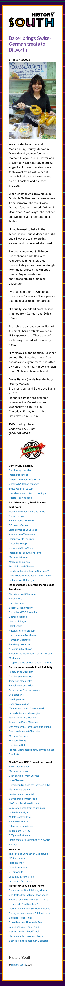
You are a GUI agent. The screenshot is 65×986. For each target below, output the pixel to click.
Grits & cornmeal (18, 867)
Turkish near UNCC (19, 830)
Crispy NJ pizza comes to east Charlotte (30, 662)
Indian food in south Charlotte (25, 552)
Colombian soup (18, 543)
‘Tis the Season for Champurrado (27, 708)
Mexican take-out (18, 557)
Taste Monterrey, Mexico (22, 717)
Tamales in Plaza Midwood (23, 722)
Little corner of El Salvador (23, 529)
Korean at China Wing (21, 548)
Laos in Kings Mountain (21, 876)
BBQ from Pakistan (19, 835)
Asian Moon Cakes (19, 766)
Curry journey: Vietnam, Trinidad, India (29, 913)
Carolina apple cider (20, 470)
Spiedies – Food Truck (20, 917)
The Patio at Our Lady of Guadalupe (28, 853)
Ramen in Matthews (20, 639)
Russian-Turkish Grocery (22, 630)
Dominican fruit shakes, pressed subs (29, 785)
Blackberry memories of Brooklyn (27, 493)
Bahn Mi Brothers (18, 821)
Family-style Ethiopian (21, 671)
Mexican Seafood (18, 736)
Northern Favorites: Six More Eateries (29, 908)
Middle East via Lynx (20, 817)
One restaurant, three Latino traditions (30, 726)
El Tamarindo (16, 872)
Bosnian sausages (19, 704)
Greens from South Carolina (24, 479)
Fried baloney (16, 862)
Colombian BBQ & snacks (23, 612)
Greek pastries (17, 699)
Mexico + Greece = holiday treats (27, 511)
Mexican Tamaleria (19, 562)
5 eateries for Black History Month (28, 890)
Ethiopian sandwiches (21, 826)
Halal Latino (15, 626)
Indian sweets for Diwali (22, 539)
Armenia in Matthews (20, 648)
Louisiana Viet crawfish (21, 794)
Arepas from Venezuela (22, 534)
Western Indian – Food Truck (24, 931)
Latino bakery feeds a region (24, 713)
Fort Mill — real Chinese (21, 566)
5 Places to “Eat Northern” (23, 904)
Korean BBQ (15, 598)
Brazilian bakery (18, 603)
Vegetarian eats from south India (27, 808)
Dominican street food (21, 676)
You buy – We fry (17, 740)
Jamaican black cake (20, 681)
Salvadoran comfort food (23, 798)
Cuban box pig (17, 516)
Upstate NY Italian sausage (24, 484)
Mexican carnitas (18, 771)
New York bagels (18, 621)
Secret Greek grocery (21, 607)
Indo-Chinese (16, 780)
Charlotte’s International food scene (28, 894)
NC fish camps (17, 858)
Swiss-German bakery (21, 488)
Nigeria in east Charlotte (22, 594)
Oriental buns (16, 694)
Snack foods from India (22, 520)
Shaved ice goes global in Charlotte (28, 940)
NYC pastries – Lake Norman (24, 803)
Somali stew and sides (21, 685)
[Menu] (52, 14)
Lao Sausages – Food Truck (24, 927)
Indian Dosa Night (19, 812)
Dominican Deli (17, 745)
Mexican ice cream (19, 789)
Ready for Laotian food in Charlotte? (29, 571)
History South (18, 964)
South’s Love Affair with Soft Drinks (28, 899)
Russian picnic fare (19, 644)
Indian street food (18, 474)
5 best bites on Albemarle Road (26, 922)
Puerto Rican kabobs (20, 497)
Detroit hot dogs (18, 616)
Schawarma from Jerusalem (24, 690)
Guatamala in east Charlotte (24, 731)
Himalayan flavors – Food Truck (26, 936)
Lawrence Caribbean (20, 881)
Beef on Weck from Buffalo (24, 775)
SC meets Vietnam (19, 525)
